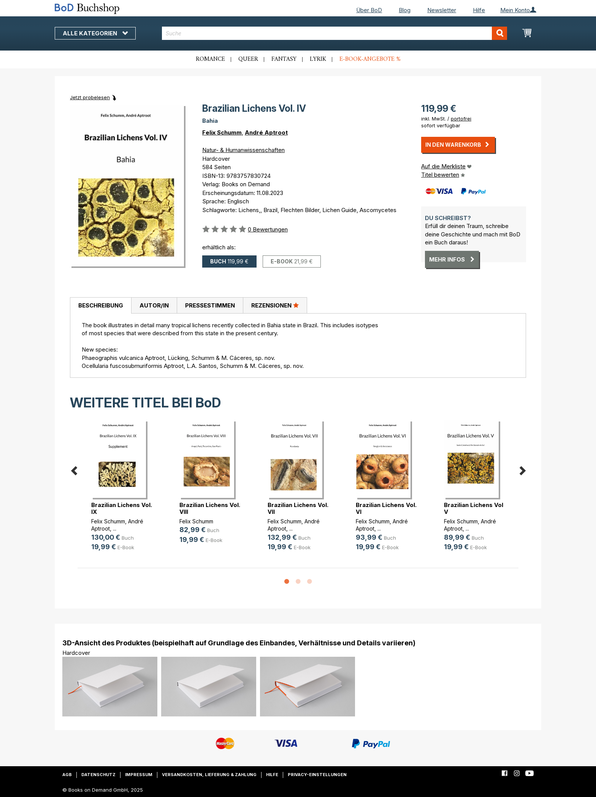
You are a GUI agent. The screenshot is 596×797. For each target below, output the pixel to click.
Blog (405, 10)
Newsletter (441, 10)
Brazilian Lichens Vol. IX (121, 508)
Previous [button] (74, 469)
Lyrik (318, 59)
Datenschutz (98, 774)
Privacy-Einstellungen (317, 774)
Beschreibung (100, 305)
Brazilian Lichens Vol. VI (386, 508)
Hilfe (479, 10)
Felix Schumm (222, 132)
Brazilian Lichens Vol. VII (298, 508)
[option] (122, 491)
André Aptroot (266, 132)
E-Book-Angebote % (370, 59)
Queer (248, 59)
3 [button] (309, 582)
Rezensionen (275, 305)
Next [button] (522, 469)
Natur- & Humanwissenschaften (243, 150)
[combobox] (334, 33)
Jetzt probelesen (90, 97)
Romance (210, 59)
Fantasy (283, 59)
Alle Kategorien (95, 33)
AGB (67, 774)
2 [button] (298, 582)
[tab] (100, 305)
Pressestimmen (210, 305)
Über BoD (369, 10)
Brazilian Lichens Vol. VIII (209, 508)
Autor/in (154, 305)
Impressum (138, 774)
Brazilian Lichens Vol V (473, 508)
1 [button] (286, 582)
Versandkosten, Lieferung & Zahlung (209, 774)
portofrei (461, 119)
